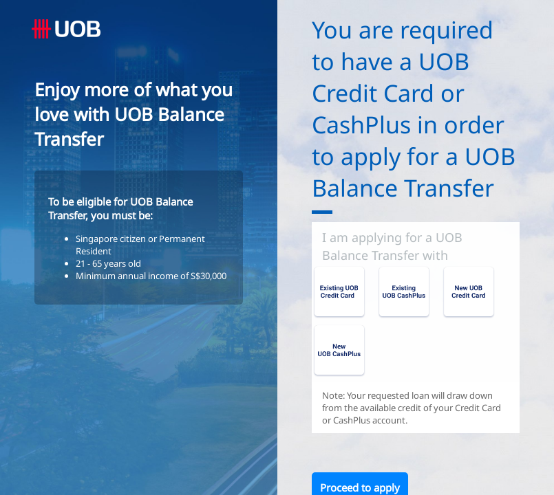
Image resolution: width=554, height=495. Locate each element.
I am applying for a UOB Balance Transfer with (392, 246)
